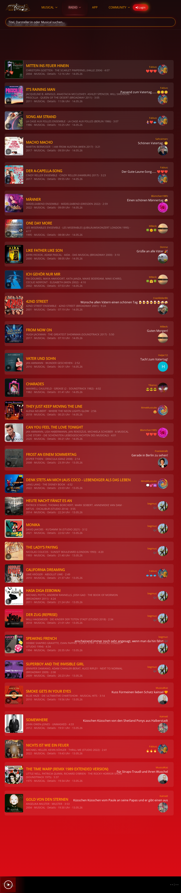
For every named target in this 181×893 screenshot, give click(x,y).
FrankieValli (161, 451)
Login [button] (140, 7)
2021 (29, 533)
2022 (29, 207)
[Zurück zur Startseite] (18, 7)
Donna (163, 247)
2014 (29, 512)
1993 (29, 555)
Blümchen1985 (159, 196)
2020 (29, 439)
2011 (29, 101)
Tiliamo (152, 385)
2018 (29, 414)
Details (51, 74)
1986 (29, 125)
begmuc (151, 503)
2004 (29, 74)
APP (95, 7)
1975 (29, 781)
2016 (29, 366)
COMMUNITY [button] (119, 7)
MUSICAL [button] (49, 7)
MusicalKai (161, 688)
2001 (29, 309)
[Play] (8, 884)
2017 (29, 150)
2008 (29, 462)
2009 (29, 675)
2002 (29, 285)
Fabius (152, 67)
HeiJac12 (162, 355)
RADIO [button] (74, 7)
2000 (29, 258)
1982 (29, 392)
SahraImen (161, 139)
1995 (29, 234)
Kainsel (163, 716)
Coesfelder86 (160, 298)
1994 (29, 650)
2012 (29, 728)
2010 (29, 578)
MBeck (152, 226)
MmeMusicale (148, 407)
